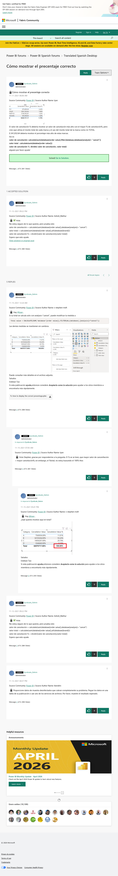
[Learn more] (17, 784)
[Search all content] (84, 38)
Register (79, 32)
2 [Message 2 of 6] (16, 702)
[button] (85, 72)
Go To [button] (105, 32)
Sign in (88, 32)
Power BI (30, 100)
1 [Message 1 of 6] (16, 168)
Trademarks (5, 862)
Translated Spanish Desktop (80, 55)
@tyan (20, 312)
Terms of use (6, 858)
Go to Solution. (62, 158)
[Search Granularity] (42, 38)
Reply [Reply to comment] (103, 257)
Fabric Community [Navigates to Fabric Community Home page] (29, 20)
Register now (87, 45)
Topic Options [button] (101, 72)
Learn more (7, 12)
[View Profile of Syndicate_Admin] (30, 83)
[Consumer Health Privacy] (33, 867)
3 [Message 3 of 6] (16, 249)
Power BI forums (16, 55)
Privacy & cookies (8, 854)
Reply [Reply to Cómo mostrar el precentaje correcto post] (103, 177)
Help (97, 32)
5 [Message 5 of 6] (22, 469)
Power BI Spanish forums (45, 55)
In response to (26, 442)
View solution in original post (21, 240)
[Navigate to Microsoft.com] (9, 20)
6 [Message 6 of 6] (28, 576)
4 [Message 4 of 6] (16, 410)
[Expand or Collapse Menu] (4, 26)
